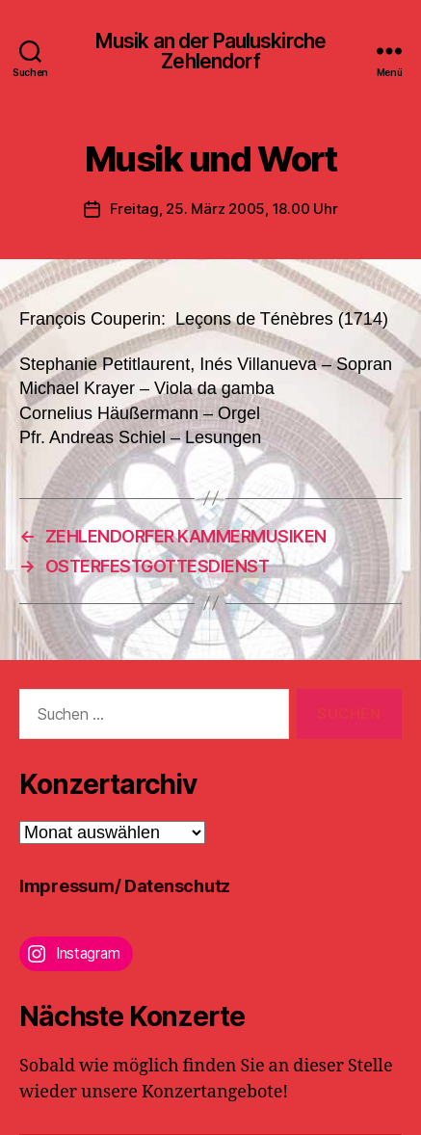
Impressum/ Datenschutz (124, 886)
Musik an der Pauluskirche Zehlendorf (210, 51)
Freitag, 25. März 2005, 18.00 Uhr (224, 208)
